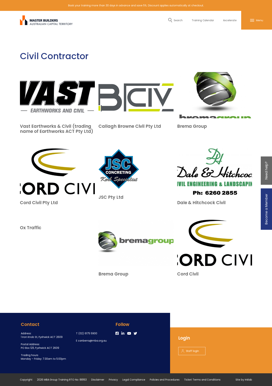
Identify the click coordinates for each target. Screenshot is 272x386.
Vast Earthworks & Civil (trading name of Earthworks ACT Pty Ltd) (56, 129)
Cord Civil (188, 274)
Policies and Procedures (165, 379)
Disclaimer (97, 379)
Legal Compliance (133, 379)
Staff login (190, 351)
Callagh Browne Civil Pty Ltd (129, 126)
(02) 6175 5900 (87, 333)
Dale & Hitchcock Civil (201, 202)
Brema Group (192, 126)
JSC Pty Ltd (110, 197)
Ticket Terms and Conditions (202, 379)
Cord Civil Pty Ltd (39, 202)
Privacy (113, 379)
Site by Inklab (244, 379)
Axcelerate (230, 20)
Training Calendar (203, 20)
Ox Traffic (30, 227)
